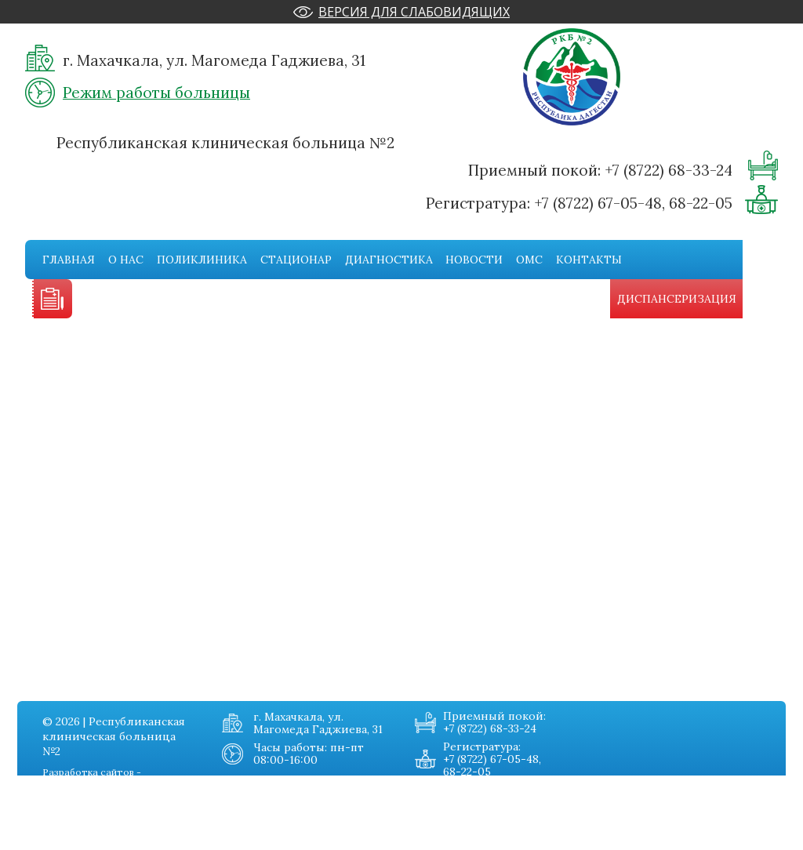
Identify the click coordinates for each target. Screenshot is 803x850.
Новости (474, 259)
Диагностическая (74, 839)
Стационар (296, 259)
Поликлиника (202, 259)
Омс (529, 259)
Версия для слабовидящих (414, 11)
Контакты (589, 259)
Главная (68, 259)
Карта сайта (169, 839)
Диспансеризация (676, 299)
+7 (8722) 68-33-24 (668, 170)
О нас (126, 259)
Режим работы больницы (156, 92)
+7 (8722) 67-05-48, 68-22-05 (633, 203)
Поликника (57, 808)
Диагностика (389, 259)
